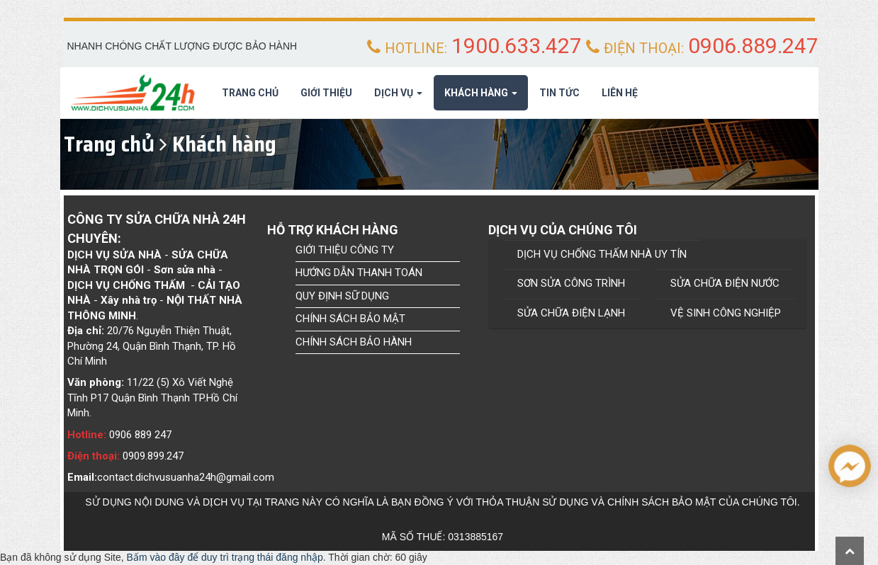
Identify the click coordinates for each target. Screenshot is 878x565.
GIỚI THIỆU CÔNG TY (345, 250)
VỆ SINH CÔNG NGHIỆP (725, 313)
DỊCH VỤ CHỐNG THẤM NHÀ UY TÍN (602, 254)
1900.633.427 (516, 45)
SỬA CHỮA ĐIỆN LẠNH (571, 313)
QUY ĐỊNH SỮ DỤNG (342, 296)
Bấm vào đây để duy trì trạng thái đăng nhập (225, 557)
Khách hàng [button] (480, 97)
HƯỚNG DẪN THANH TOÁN (359, 272)
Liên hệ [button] (620, 92)
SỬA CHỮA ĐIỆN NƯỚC (724, 283)
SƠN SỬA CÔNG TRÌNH (571, 283)
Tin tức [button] (559, 92)
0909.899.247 (153, 456)
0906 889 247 (140, 434)
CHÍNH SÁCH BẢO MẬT (350, 318)
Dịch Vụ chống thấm (126, 285)
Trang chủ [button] (250, 92)
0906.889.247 (753, 45)
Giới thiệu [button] (326, 92)
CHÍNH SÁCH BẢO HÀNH (354, 342)
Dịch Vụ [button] (398, 97)
